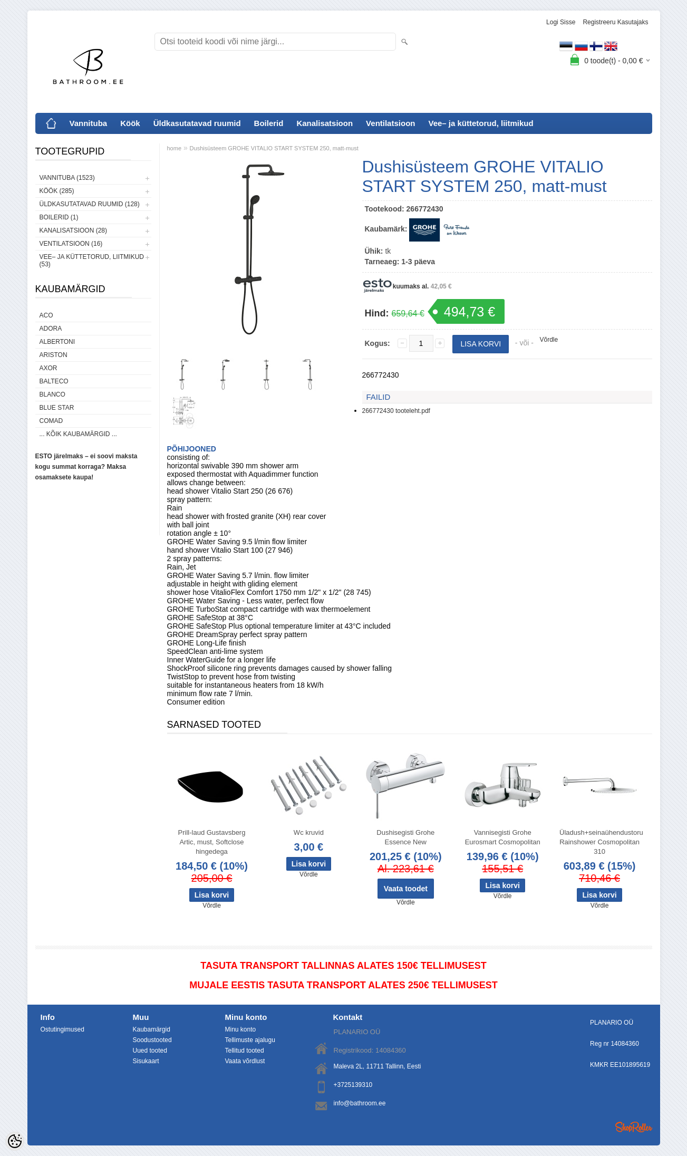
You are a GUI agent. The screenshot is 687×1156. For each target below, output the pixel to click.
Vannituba (89, 123)
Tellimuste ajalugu (250, 1040)
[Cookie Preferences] (14, 1141)
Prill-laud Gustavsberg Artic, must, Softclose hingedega (212, 842)
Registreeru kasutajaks (615, 22)
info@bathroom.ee (360, 1103)
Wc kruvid (309, 832)
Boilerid (269, 123)
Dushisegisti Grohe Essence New (405, 837)
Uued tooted (150, 1050)
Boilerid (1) (59, 217)
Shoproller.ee (633, 1127)
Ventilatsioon (390, 123)
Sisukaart (146, 1061)
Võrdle (549, 339)
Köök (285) (57, 191)
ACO (46, 315)
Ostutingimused (62, 1029)
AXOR (48, 368)
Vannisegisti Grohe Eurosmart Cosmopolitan (502, 837)
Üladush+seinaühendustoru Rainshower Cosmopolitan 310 (601, 842)
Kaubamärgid (151, 1029)
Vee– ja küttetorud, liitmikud (480, 123)
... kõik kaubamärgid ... (78, 434)
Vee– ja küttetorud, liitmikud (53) (92, 260)
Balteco (54, 381)
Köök (130, 123)
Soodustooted (152, 1040)
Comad (51, 421)
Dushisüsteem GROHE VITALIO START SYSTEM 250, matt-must (274, 148)
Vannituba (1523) (67, 177)
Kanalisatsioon (324, 123)
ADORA (51, 328)
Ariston (53, 355)
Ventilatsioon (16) (71, 243)
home (174, 148)
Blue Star (57, 407)
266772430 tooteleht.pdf (396, 411)
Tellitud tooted (244, 1050)
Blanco (52, 394)
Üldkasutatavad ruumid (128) (90, 204)
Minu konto (240, 1029)
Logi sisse (560, 22)
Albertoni (57, 341)
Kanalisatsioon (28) (73, 230)
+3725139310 (353, 1084)
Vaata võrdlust (245, 1061)
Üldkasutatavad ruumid (197, 123)
